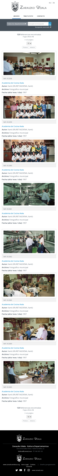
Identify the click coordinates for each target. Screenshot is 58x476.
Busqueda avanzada (42, 27)
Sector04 (29, 466)
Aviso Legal (25, 464)
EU (50, 3)
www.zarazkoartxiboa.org (11, 464)
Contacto (41, 16)
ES (54, 3)
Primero (25, 47)
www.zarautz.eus (37, 470)
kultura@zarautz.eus (25, 451)
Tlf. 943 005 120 (38, 451)
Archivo (16, 16)
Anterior (32, 47)
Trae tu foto (28, 16)
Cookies (32, 464)
